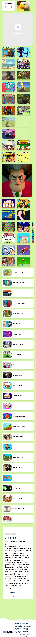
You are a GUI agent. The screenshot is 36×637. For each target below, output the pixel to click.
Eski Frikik (26, 531)
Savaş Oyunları (16, 531)
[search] (11, 7)
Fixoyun (7, 531)
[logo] (8, 4)
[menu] (6, 7)
